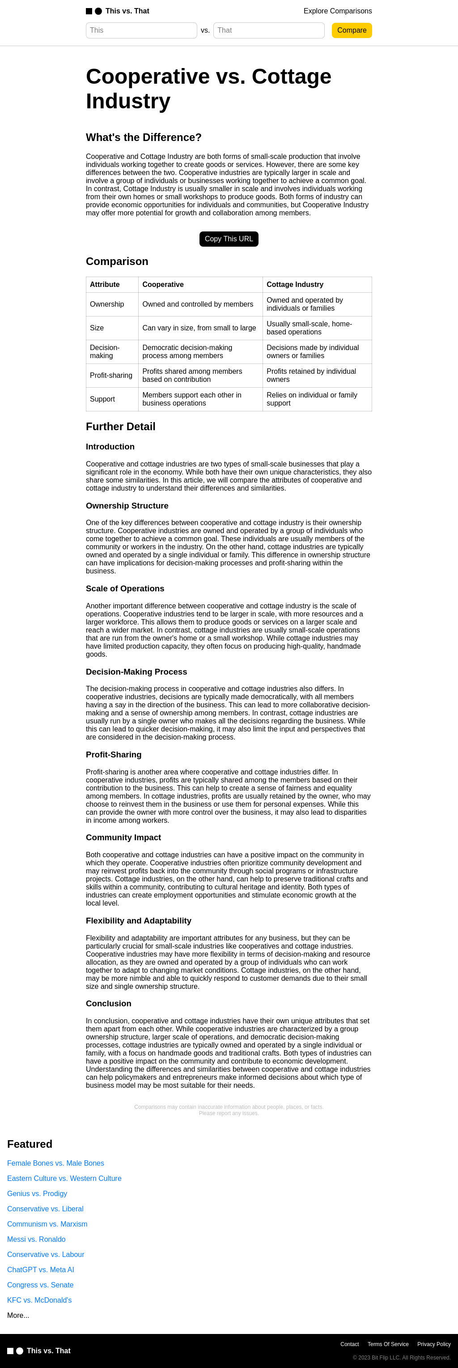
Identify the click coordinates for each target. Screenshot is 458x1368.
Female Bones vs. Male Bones (55, 1163)
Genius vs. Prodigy (37, 1193)
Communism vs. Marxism (47, 1224)
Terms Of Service (388, 1344)
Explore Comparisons (338, 11)
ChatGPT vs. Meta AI (40, 1270)
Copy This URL (229, 239)
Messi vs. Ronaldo (36, 1239)
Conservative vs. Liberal (45, 1209)
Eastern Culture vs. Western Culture (64, 1178)
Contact (349, 1344)
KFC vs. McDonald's (39, 1300)
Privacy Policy (434, 1344)
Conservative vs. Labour (46, 1254)
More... (18, 1315)
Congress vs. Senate (40, 1285)
